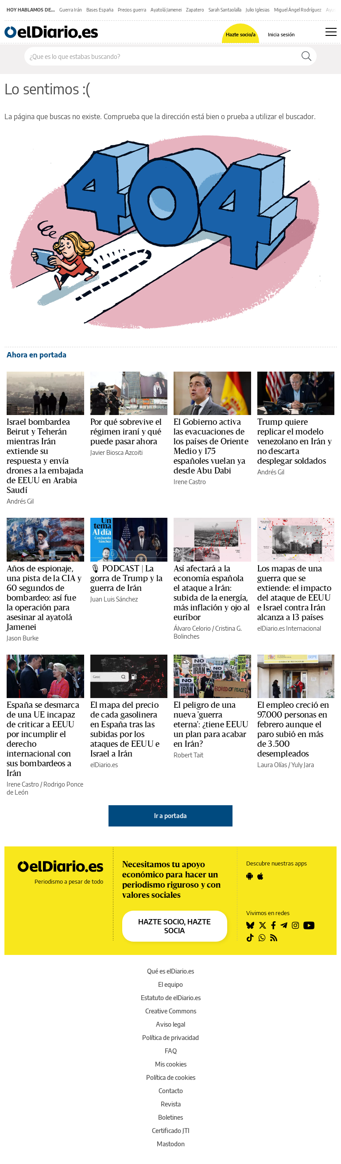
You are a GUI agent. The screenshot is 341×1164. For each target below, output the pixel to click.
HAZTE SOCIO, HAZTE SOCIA (174, 926)
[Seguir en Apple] (260, 876)
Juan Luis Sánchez (114, 599)
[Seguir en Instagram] (295, 925)
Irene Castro (190, 481)
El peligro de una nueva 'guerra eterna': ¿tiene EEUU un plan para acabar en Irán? (211, 725)
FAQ (171, 1051)
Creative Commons (170, 1011)
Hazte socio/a (241, 34)
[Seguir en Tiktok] (250, 938)
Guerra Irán (70, 9)
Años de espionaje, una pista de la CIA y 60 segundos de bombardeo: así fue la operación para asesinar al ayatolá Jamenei (44, 598)
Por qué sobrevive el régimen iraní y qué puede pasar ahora (126, 432)
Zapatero (195, 9)
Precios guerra (132, 9)
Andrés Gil (20, 501)
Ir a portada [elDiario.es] (170, 815)
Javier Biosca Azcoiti (116, 452)
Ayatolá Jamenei (166, 9)
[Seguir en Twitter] (263, 925)
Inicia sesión (281, 34)
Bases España (99, 9)
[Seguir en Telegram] (283, 925)
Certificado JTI (171, 1130)
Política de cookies (170, 1077)
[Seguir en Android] (249, 876)
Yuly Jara (302, 764)
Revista (171, 1104)
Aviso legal (170, 1024)
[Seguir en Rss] (273, 938)
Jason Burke (23, 638)
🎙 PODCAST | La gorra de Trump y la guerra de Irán (126, 578)
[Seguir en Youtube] (309, 925)
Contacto (171, 1090)
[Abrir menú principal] (331, 32)
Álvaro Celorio (192, 628)
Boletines (170, 1117)
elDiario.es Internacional (289, 628)
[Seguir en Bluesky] (250, 925)
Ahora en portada (36, 354)
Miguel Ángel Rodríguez (298, 9)
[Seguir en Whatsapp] (262, 938)
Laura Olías (272, 764)
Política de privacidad (170, 1037)
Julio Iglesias (258, 9)
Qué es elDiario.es (170, 971)
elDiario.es (104, 764)
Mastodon (171, 1144)
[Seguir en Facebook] (273, 925)
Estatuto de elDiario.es (171, 997)
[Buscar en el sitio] (160, 56)
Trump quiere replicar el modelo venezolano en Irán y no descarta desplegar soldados (294, 442)
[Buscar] (306, 56)
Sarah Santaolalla (225, 9)
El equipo (170, 984)
